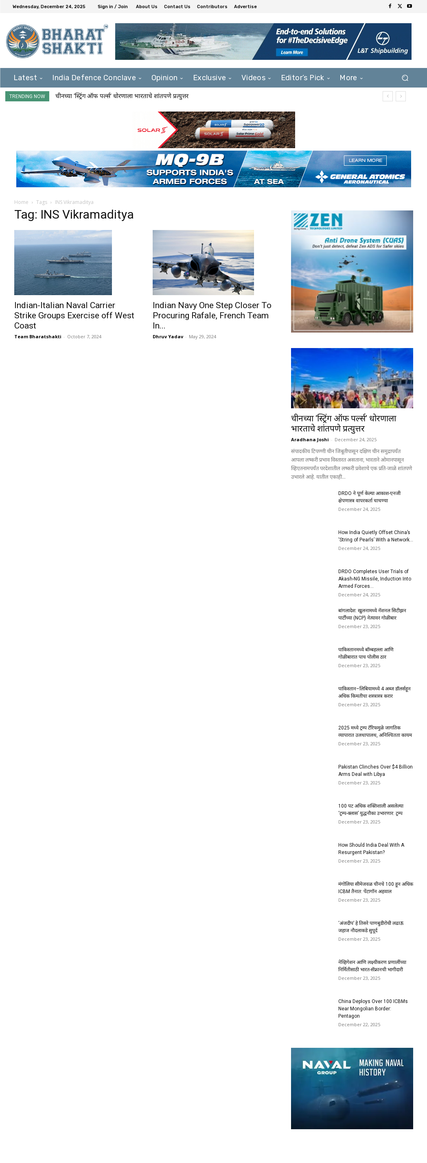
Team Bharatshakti (37, 336)
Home (21, 202)
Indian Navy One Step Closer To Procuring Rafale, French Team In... (212, 315)
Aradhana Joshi (310, 439)
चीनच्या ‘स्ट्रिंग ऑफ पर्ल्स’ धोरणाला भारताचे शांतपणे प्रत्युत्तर (121, 96)
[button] (405, 78)
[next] (401, 96)
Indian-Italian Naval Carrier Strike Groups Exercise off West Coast (74, 315)
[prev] (388, 96)
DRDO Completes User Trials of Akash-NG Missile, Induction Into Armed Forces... (374, 579)
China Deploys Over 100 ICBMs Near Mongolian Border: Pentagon (373, 1009)
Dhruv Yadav (168, 336)
